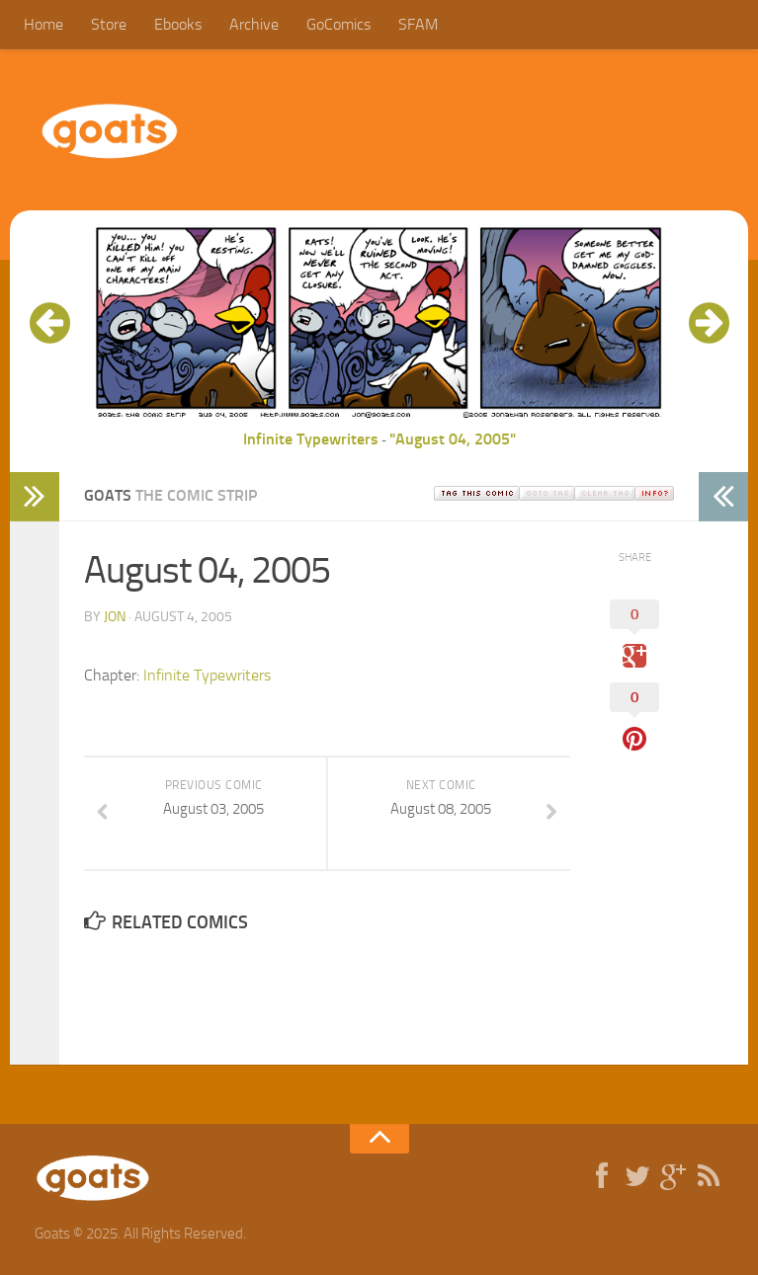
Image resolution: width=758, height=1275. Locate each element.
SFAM (418, 24)
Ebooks (178, 24)
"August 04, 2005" (452, 439)
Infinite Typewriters (311, 439)
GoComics (338, 24)
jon (115, 616)
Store (108, 24)
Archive (254, 24)
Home (43, 24)
